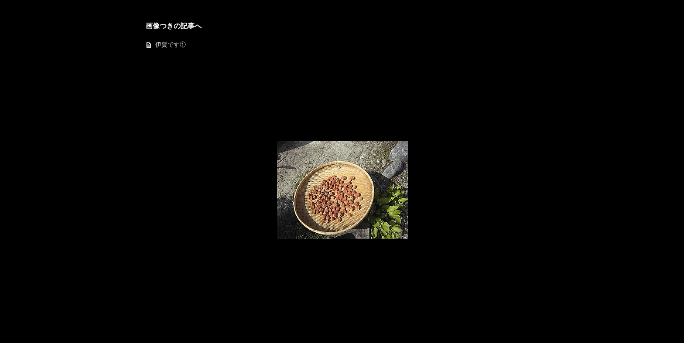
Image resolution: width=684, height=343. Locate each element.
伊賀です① (170, 44)
